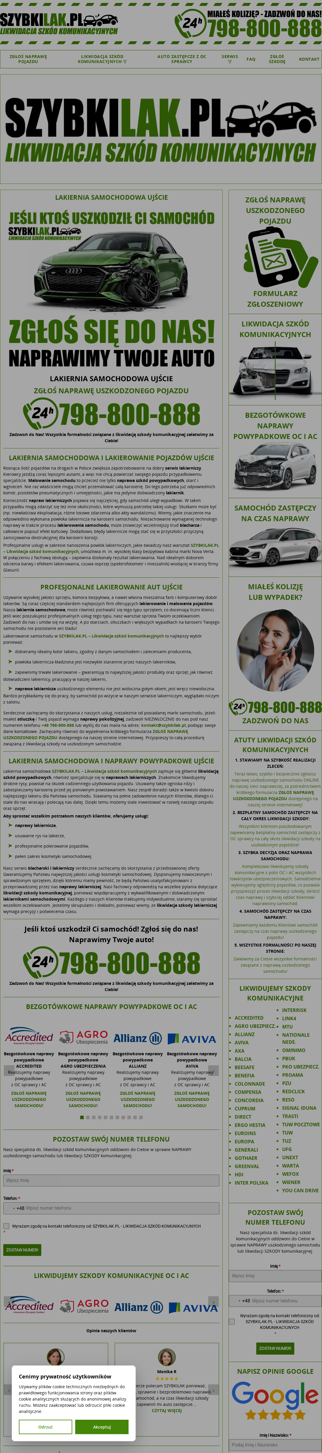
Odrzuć (45, 1427)
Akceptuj (102, 1427)
